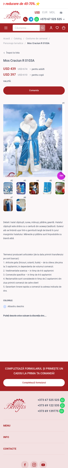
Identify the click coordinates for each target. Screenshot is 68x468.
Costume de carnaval (36, 38)
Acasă (6, 38)
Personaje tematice (13, 43)
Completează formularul (34, 382)
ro (61, 12)
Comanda (34, 90)
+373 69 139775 (48, 411)
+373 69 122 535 (48, 405)
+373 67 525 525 (51, 19)
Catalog (18, 38)
